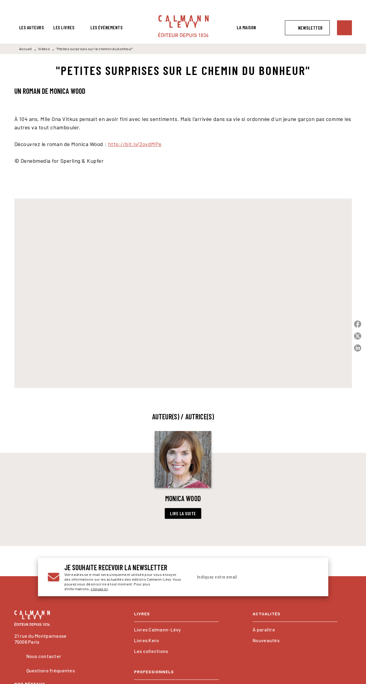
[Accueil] (183, 26)
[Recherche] (344, 27)
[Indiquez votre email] (248, 577)
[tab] (31, 27)
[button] (307, 27)
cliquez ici (99, 589)
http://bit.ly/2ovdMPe (135, 144)
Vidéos (44, 49)
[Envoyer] (311, 577)
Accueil (25, 49)
